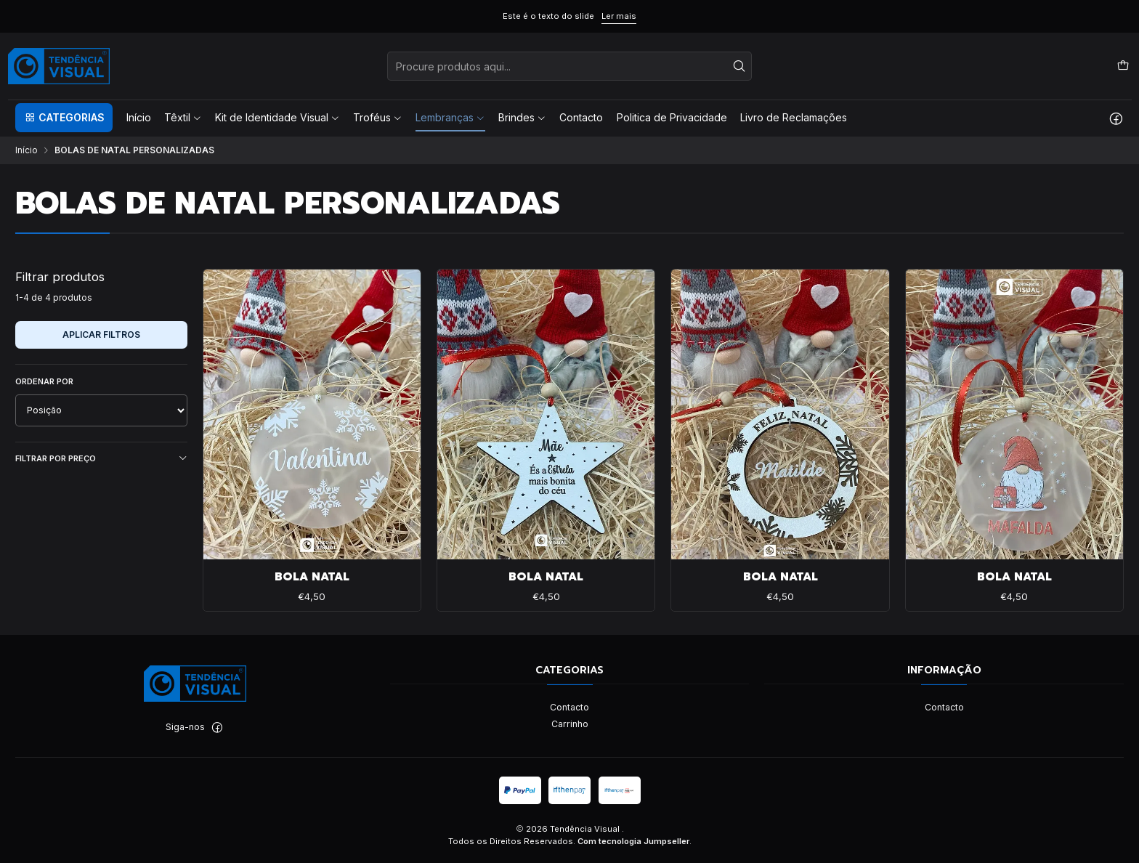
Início (26, 150)
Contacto (569, 707)
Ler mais (618, 16)
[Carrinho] (1122, 66)
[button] (64, 117)
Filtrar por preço (101, 458)
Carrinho (569, 723)
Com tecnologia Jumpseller (633, 841)
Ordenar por (44, 381)
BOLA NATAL (312, 577)
